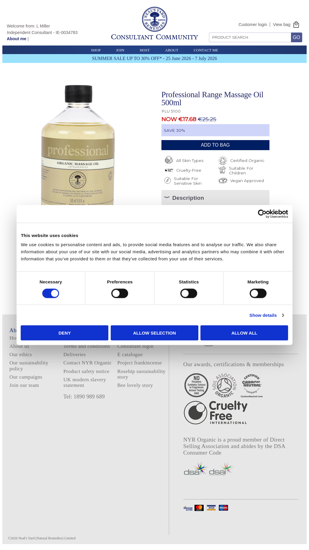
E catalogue (130, 354)
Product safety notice (86, 371)
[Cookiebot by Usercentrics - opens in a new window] (257, 213)
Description (188, 198)
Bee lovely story (135, 385)
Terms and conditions (86, 346)
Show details (258, 314)
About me (16, 38)
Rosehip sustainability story (141, 374)
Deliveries (74, 354)
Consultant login (135, 346)
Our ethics (20, 354)
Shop (96, 50)
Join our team (24, 385)
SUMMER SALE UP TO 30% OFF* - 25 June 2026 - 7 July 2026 (154, 58)
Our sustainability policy (28, 365)
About (171, 50)
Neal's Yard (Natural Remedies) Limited (47, 538)
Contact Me (206, 50)
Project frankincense (139, 363)
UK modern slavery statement (84, 382)
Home (15, 338)
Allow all (241, 332)
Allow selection (154, 332)
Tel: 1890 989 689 (84, 397)
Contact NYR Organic (87, 363)
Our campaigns (25, 377)
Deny (68, 332)
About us (19, 346)
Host (145, 50)
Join (120, 50)
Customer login (252, 24)
